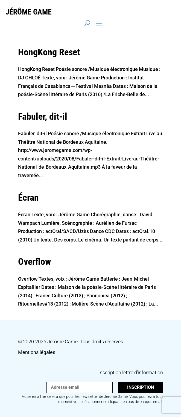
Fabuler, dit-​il (42, 116)
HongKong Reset (49, 52)
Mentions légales (36, 352)
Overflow (34, 261)
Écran (28, 197)
